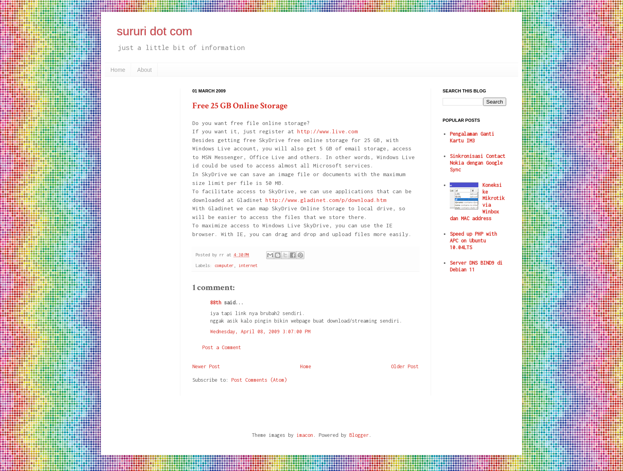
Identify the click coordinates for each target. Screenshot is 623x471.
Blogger (359, 435)
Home (117, 70)
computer (224, 265)
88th (215, 303)
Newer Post (206, 366)
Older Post (405, 366)
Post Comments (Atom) (259, 380)
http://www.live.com (327, 131)
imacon (304, 435)
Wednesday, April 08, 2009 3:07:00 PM (260, 332)
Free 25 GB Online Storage (240, 106)
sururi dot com (154, 31)
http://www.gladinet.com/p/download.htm (325, 200)
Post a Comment (221, 347)
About (144, 70)
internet (247, 265)
